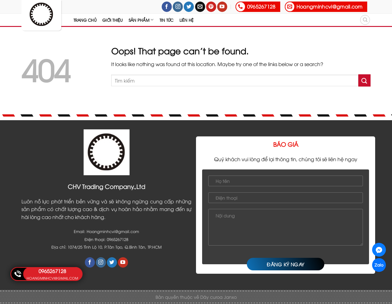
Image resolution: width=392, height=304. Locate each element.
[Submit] (364, 80)
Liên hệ (186, 20)
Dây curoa (212, 297)
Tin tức (167, 20)
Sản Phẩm (141, 20)
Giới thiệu (112, 20)
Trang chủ (85, 20)
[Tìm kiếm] (365, 20)
